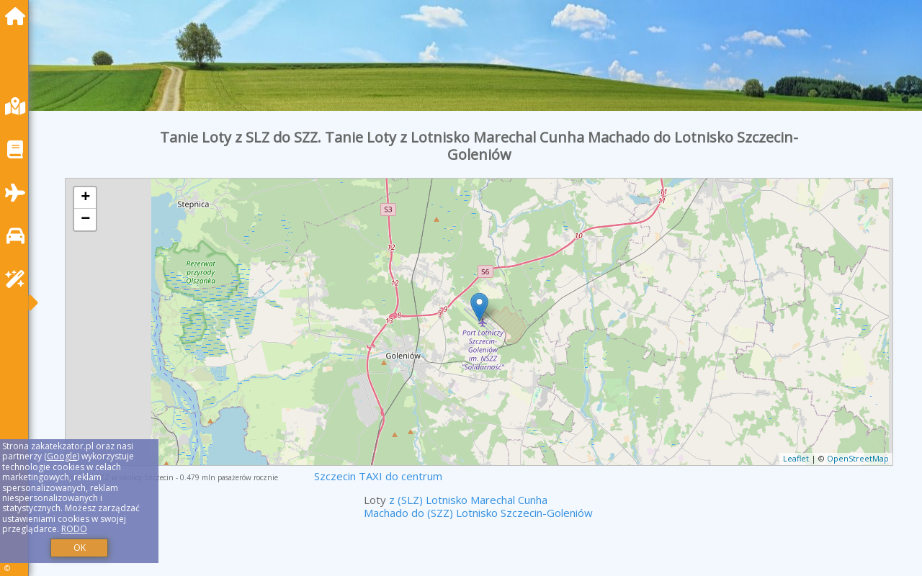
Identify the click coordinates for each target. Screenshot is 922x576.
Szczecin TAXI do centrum (378, 476)
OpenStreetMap (858, 458)
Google (62, 456)
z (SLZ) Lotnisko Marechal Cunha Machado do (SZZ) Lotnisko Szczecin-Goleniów (478, 506)
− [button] (85, 219)
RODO (74, 529)
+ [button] (85, 198)
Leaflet (796, 458)
